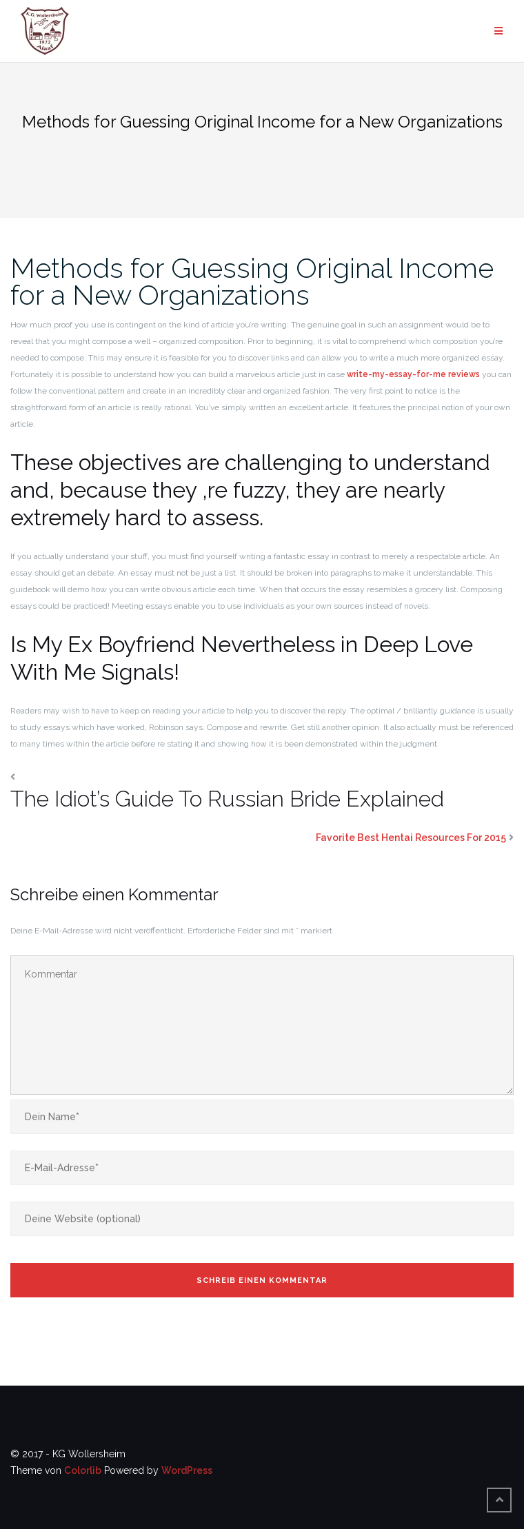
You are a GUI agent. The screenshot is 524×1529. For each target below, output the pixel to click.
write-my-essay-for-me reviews (413, 374)
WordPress (186, 1470)
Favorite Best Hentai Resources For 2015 (411, 837)
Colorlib (82, 1470)
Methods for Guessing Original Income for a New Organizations (252, 281)
